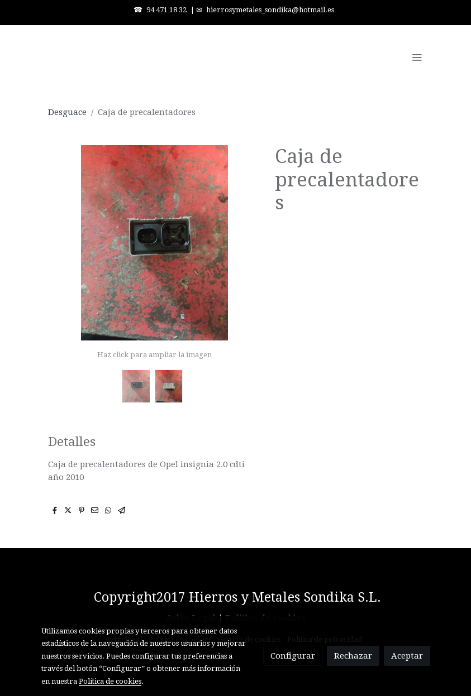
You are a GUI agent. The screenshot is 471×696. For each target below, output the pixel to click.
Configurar (292, 656)
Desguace (67, 112)
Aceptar (407, 656)
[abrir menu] (417, 57)
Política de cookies (110, 681)
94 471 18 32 (166, 10)
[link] (113, 57)
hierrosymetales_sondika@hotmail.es (270, 10)
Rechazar (353, 656)
